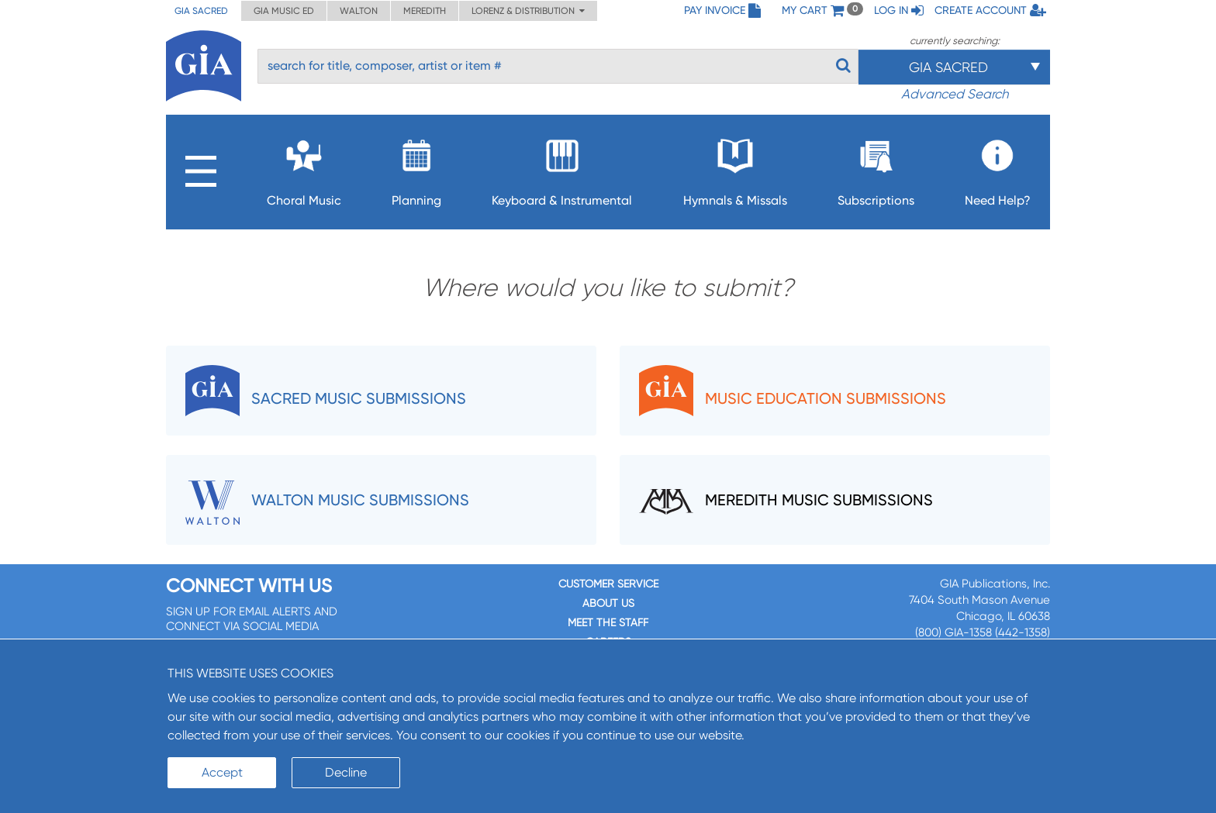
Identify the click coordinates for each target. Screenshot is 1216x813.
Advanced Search (954, 94)
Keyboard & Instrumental (562, 168)
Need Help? (998, 168)
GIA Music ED (284, 10)
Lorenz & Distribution (528, 10)
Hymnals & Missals (735, 168)
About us (608, 603)
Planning (416, 168)
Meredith (424, 10)
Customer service (608, 583)
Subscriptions (876, 168)
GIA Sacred (201, 10)
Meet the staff (608, 622)
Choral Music (304, 168)
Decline (346, 772)
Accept (222, 772)
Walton (359, 10)
